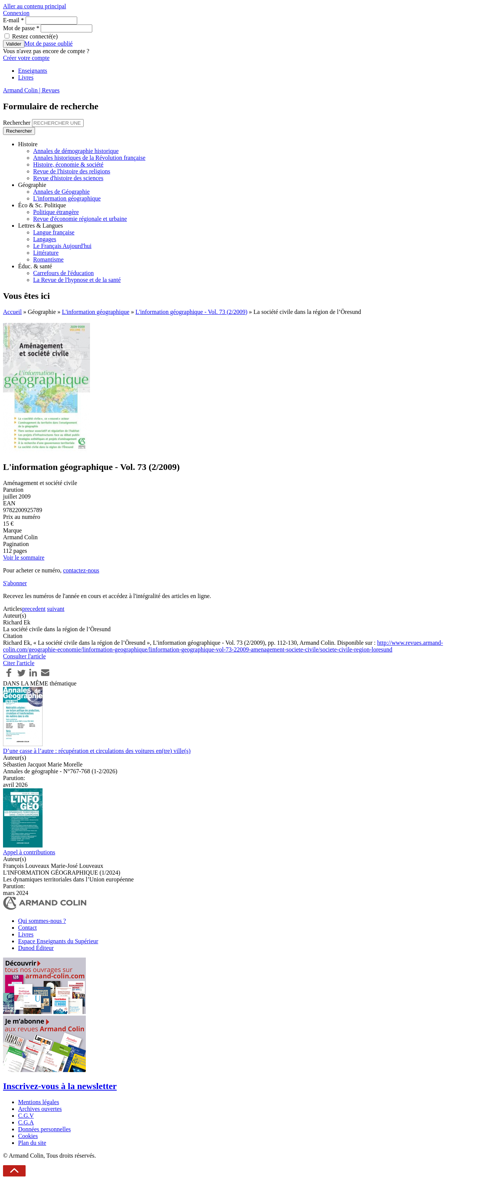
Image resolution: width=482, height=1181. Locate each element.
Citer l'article (18, 663)
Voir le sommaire (23, 557)
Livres (26, 77)
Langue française (54, 232)
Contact (27, 927)
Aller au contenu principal (34, 6)
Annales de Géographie (61, 191)
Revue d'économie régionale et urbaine (80, 219)
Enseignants (32, 70)
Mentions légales (38, 1102)
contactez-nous (81, 570)
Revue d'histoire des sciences (68, 178)
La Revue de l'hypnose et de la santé (77, 280)
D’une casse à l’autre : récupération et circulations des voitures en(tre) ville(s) (97, 751)
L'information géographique (67, 198)
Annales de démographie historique (76, 151)
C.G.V (26, 1115)
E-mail (13, 20)
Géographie (32, 185)
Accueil (12, 312)
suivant (55, 609)
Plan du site (32, 1143)
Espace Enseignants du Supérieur (58, 941)
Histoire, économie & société (68, 164)
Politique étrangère (56, 212)
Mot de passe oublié (48, 43)
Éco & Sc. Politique (42, 205)
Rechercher (17, 122)
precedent (34, 609)
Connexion (16, 13)
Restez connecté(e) (35, 36)
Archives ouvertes (40, 1109)
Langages (44, 239)
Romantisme (48, 259)
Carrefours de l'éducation (63, 273)
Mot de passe (21, 28)
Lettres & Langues (40, 225)
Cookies (28, 1136)
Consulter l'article (24, 656)
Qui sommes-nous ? (42, 921)
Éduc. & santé (35, 266)
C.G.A (26, 1122)
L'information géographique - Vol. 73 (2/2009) (191, 312)
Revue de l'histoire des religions (71, 171)
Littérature (46, 252)
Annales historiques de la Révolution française (89, 158)
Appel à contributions (29, 852)
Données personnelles (44, 1129)
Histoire (28, 144)
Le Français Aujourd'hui (62, 246)
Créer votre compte (26, 58)
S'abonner (15, 583)
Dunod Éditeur (36, 948)
